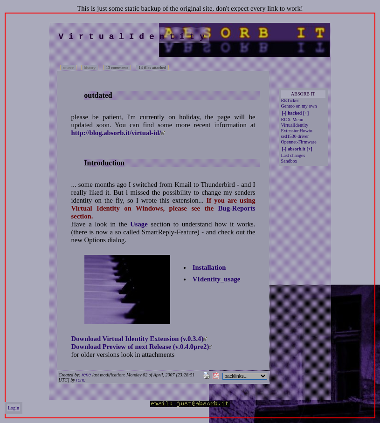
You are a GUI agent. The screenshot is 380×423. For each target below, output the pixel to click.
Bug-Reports (237, 208)
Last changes (293, 155)
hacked (295, 113)
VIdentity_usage (217, 279)
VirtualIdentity (295, 125)
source (68, 67)
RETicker (290, 100)
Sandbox (289, 161)
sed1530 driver (295, 136)
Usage (138, 224)
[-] (284, 113)
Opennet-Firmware (299, 141)
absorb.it (296, 148)
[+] (306, 113)
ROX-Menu (292, 119)
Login (13, 407)
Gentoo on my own (299, 106)
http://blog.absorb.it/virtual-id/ (116, 132)
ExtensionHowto (296, 130)
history (90, 67)
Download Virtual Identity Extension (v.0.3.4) (137, 338)
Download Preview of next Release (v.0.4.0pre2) (140, 346)
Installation (209, 267)
